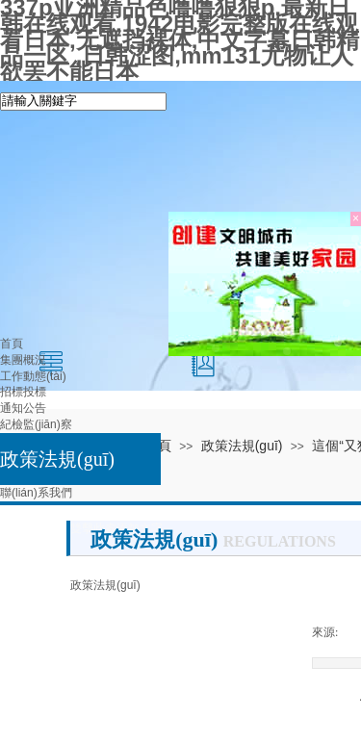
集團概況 (23, 360)
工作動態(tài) (33, 376)
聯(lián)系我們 (36, 492)
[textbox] (83, 101)
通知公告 (23, 408)
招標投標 (23, 391)
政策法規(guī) (57, 459)
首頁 (11, 343)
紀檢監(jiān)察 (36, 424)
